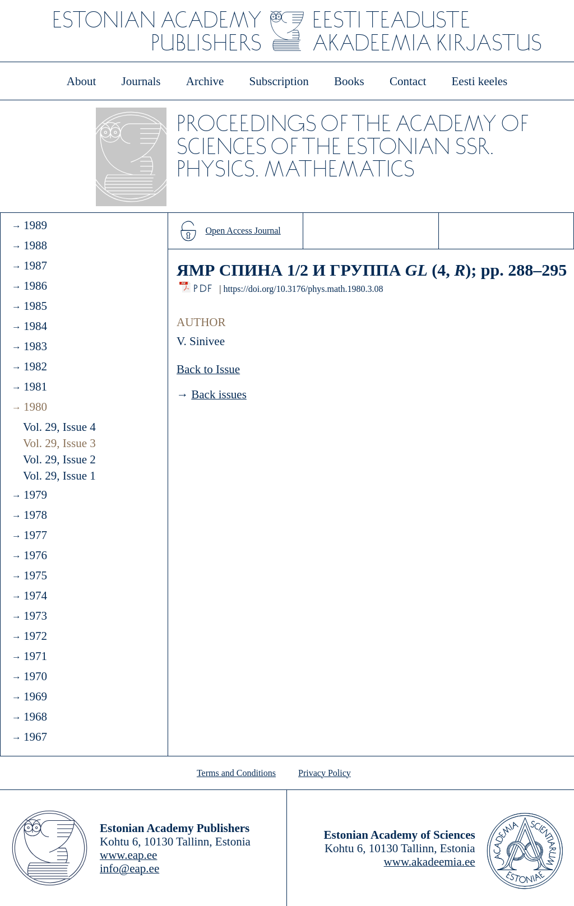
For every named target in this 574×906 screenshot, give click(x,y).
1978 (35, 515)
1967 (35, 737)
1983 (35, 346)
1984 (35, 326)
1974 (35, 595)
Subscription (279, 81)
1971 (35, 656)
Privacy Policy (324, 773)
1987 (35, 265)
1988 (35, 245)
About (81, 81)
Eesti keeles (480, 81)
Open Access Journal (243, 230)
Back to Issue (208, 369)
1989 (35, 225)
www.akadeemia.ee (429, 861)
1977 (35, 535)
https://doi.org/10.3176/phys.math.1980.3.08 (303, 289)
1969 (35, 696)
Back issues (219, 394)
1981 (35, 386)
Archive (205, 81)
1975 (35, 575)
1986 (35, 285)
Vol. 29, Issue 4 (59, 427)
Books (349, 81)
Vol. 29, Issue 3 (59, 443)
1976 (35, 555)
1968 (35, 716)
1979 (35, 494)
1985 (35, 306)
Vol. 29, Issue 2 (59, 459)
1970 (35, 676)
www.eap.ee (128, 855)
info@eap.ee (129, 868)
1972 (35, 636)
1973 (35, 615)
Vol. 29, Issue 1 (59, 475)
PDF (203, 285)
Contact (408, 81)
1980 (35, 406)
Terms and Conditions (236, 773)
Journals (140, 81)
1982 (35, 366)
